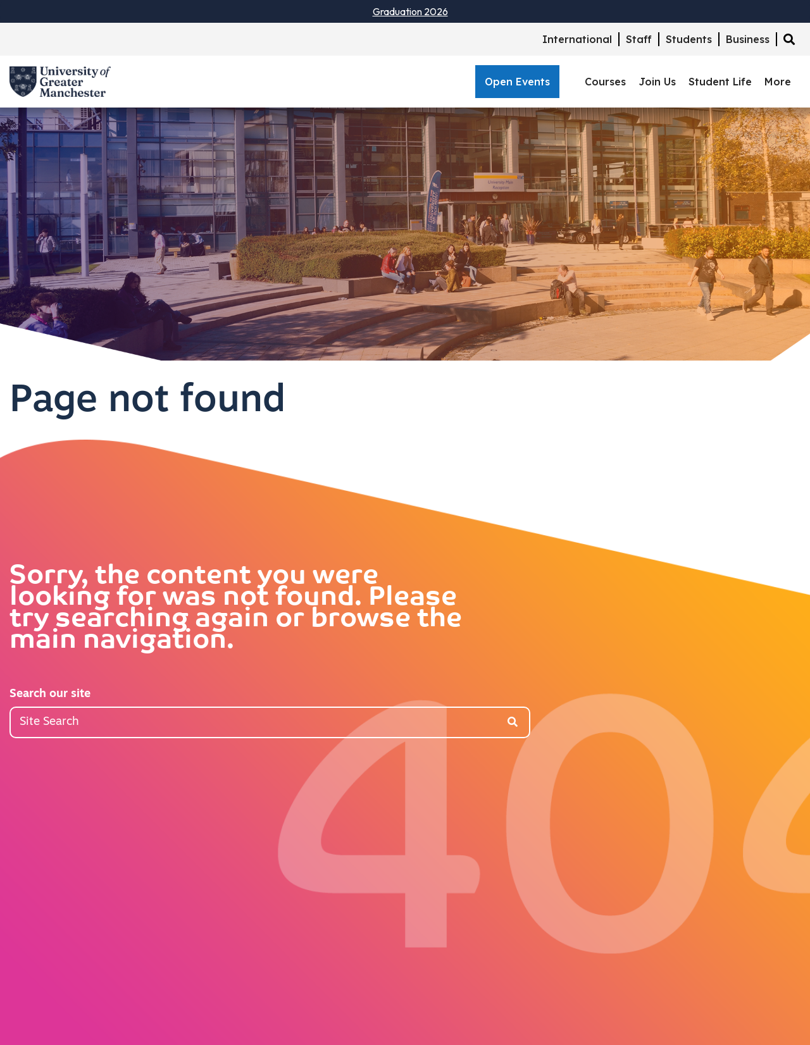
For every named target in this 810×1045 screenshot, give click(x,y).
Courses (605, 81)
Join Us (657, 81)
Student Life (720, 81)
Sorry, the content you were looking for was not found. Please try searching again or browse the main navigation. (235, 609)
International (577, 39)
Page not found (147, 402)
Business (748, 39)
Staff (639, 39)
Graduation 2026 (410, 11)
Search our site (49, 694)
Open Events (517, 81)
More (777, 81)
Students (689, 39)
